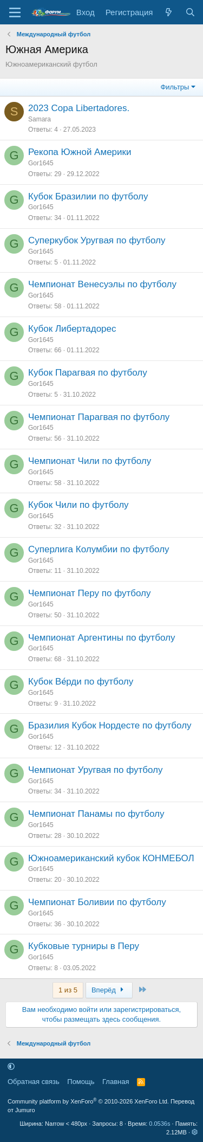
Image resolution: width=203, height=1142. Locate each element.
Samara (39, 119)
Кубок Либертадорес (72, 329)
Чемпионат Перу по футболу (89, 593)
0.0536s (159, 1123)
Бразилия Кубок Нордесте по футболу (110, 725)
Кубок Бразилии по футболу (88, 196)
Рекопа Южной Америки (80, 152)
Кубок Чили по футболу (78, 505)
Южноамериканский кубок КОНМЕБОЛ (111, 858)
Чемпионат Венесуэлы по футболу (102, 284)
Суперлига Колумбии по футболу (98, 549)
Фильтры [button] (174, 87)
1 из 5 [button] (67, 990)
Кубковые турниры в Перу (83, 946)
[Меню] (15, 12)
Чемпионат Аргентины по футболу (101, 638)
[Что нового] (168, 12)
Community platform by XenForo (88, 1101)
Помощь (80, 1082)
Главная (115, 1082)
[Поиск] (190, 12)
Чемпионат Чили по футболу (89, 461)
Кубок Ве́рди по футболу (80, 681)
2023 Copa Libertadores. (78, 108)
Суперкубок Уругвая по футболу (97, 240)
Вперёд (109, 990)
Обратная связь (34, 1082)
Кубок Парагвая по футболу (87, 372)
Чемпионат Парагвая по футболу (98, 417)
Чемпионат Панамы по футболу (96, 814)
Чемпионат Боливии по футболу (97, 902)
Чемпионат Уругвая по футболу (95, 770)
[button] (11, 1066)
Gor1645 (41, 163)
